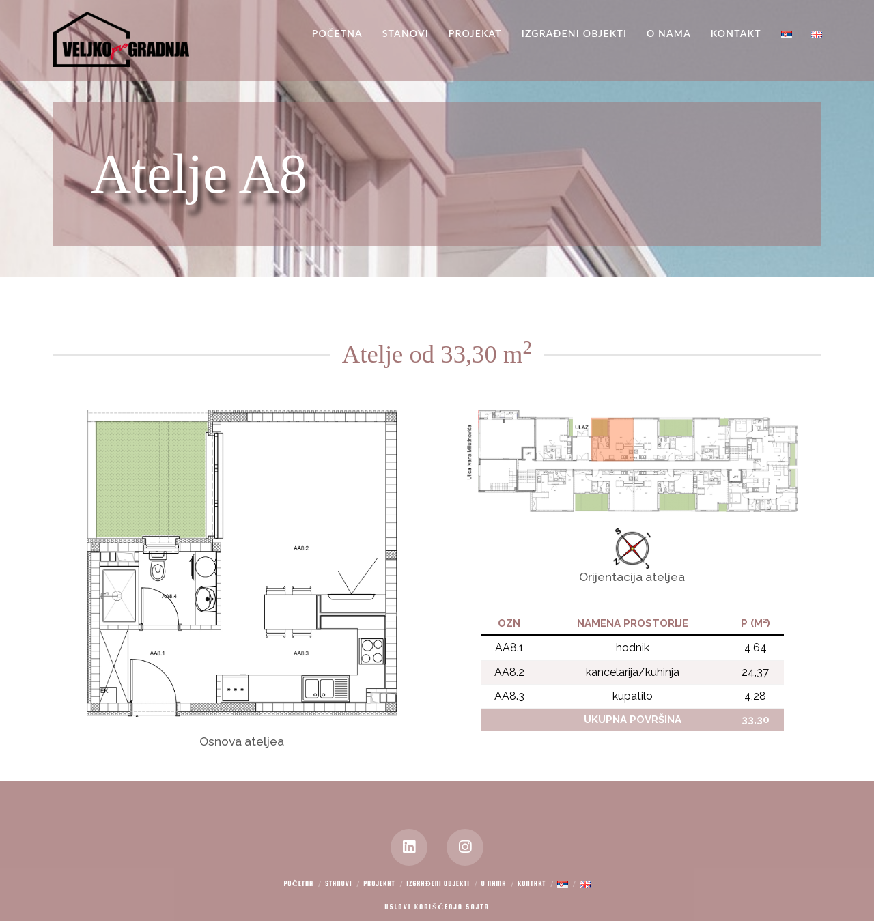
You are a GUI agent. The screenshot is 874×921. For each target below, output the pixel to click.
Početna (298, 884)
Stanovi (338, 884)
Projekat (379, 884)
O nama (494, 884)
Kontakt (532, 884)
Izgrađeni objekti (438, 884)
